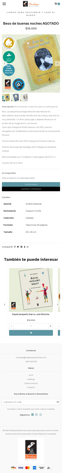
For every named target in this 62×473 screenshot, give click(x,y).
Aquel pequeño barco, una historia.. (31, 314)
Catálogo (31, 379)
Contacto (31, 387)
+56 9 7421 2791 (31, 361)
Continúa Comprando (31, 189)
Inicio (31, 375)
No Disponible (9, 173)
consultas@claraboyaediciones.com (31, 357)
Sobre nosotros (31, 383)
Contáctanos (31, 184)
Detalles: (6, 197)
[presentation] (4, 63)
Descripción (8, 106)
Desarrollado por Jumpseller (44, 434)
